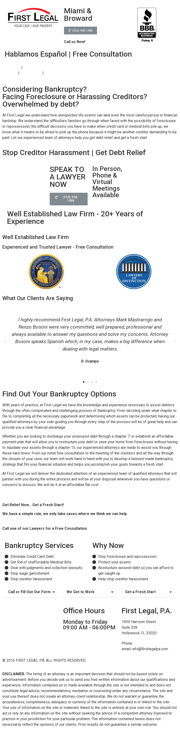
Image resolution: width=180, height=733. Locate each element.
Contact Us (53, 73)
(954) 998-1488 (101, 528)
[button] (80, 30)
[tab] (31, 592)
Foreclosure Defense (40, 67)
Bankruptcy (11, 67)
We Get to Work (80, 592)
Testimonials (30, 73)
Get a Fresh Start (140, 592)
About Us (9, 73)
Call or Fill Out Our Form (29, 592)
